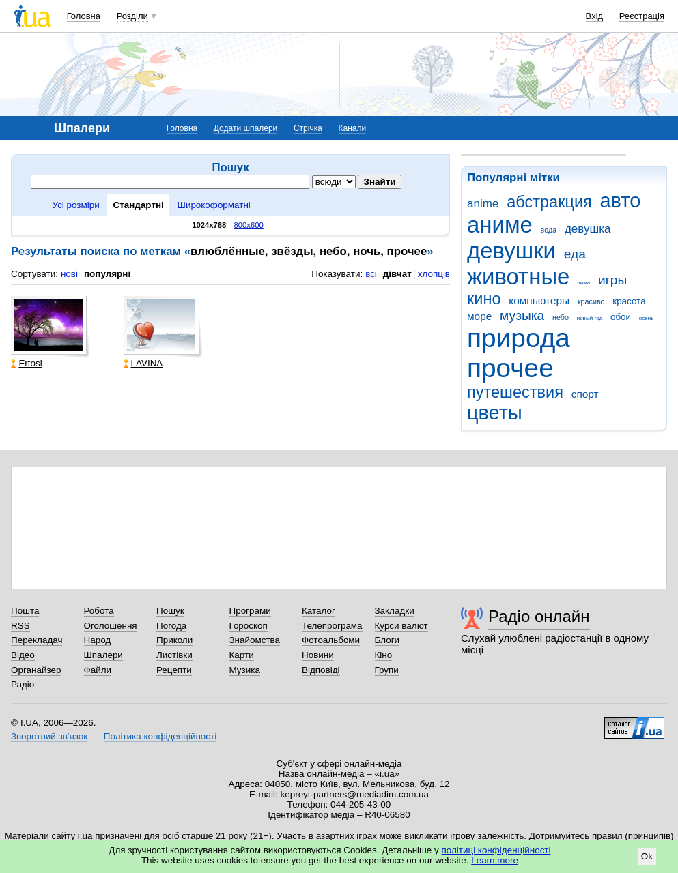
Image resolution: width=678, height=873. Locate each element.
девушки (511, 250)
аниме (500, 224)
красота (628, 301)
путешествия (515, 392)
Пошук (170, 611)
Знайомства (255, 640)
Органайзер (36, 670)
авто (620, 200)
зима (584, 283)
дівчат (397, 274)
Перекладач (36, 640)
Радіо (22, 684)
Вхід (595, 16)
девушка (588, 228)
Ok (647, 856)
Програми (250, 611)
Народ (97, 640)
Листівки (174, 655)
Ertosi (26, 363)
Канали (353, 128)
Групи (387, 670)
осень (646, 318)
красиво (591, 301)
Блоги (387, 640)
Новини (318, 655)
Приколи (174, 640)
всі (371, 274)
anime (482, 203)
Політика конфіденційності (160, 736)
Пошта (25, 611)
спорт (585, 394)
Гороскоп (248, 626)
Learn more (494, 860)
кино (484, 299)
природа (518, 338)
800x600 (249, 225)
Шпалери (103, 655)
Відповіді (321, 670)
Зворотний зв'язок (49, 736)
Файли (98, 670)
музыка (522, 315)
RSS (20, 626)
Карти (241, 655)
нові (69, 274)
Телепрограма (332, 626)
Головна (83, 16)
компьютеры (539, 300)
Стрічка (308, 128)
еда (575, 254)
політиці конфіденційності (496, 850)
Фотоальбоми (331, 640)
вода (549, 230)
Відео (23, 655)
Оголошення (110, 626)
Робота (99, 611)
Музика (244, 670)
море (479, 316)
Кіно (384, 655)
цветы (494, 413)
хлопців (434, 274)
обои (620, 317)
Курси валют (401, 626)
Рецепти (174, 670)
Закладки (394, 611)
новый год (589, 318)
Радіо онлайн (539, 616)
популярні (107, 274)
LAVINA (143, 363)
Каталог (318, 611)
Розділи (132, 16)
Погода (171, 626)
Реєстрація (641, 16)
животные (518, 276)
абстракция (549, 202)
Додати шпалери (245, 128)
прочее (510, 368)
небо (560, 317)
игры (612, 280)
